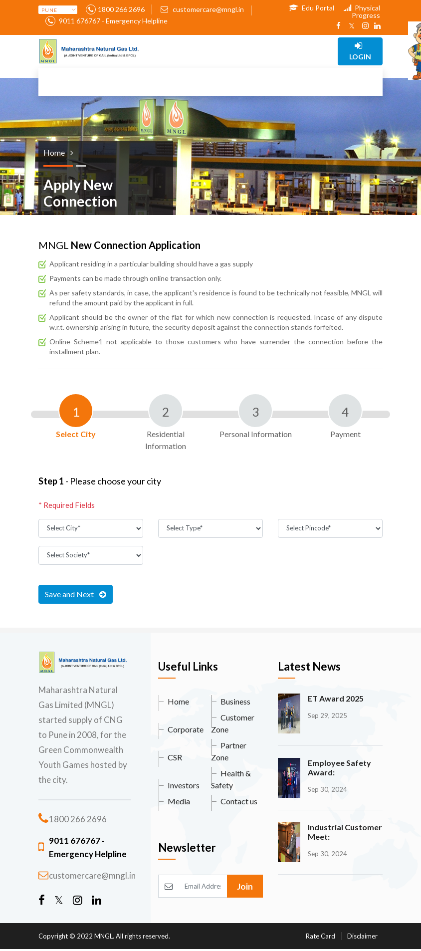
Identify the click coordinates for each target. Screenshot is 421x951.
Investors (184, 785)
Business (235, 701)
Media (179, 801)
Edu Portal (311, 7)
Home (178, 701)
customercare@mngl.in (202, 9)
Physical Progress (362, 11)
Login (360, 51)
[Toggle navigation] (180, 51)
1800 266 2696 (121, 9)
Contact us (238, 801)
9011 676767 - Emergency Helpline (112, 20)
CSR (175, 757)
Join (245, 886)
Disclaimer (362, 936)
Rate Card (320, 936)
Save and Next (75, 594)
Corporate (186, 729)
